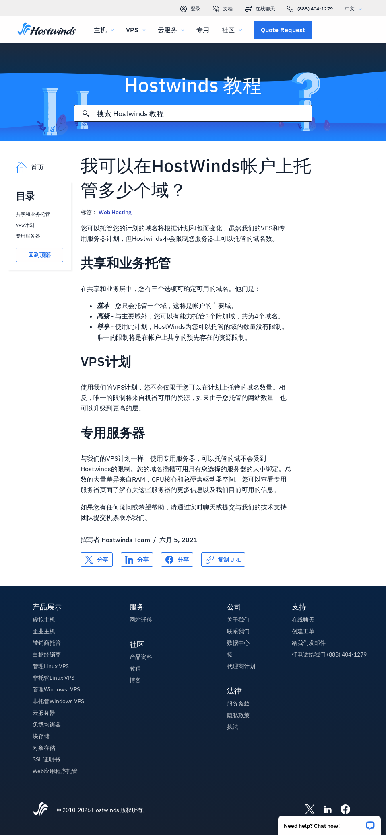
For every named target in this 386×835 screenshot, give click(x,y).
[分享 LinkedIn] (137, 559)
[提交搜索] (85, 113)
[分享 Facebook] (177, 559)
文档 (223, 9)
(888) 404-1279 (310, 9)
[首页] (47, 30)
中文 (355, 8)
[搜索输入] (204, 113)
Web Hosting (115, 212)
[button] (329, 822)
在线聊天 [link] (260, 9)
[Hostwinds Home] (41, 810)
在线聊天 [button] (303, 619)
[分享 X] (97, 559)
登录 (190, 9)
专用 (202, 30)
